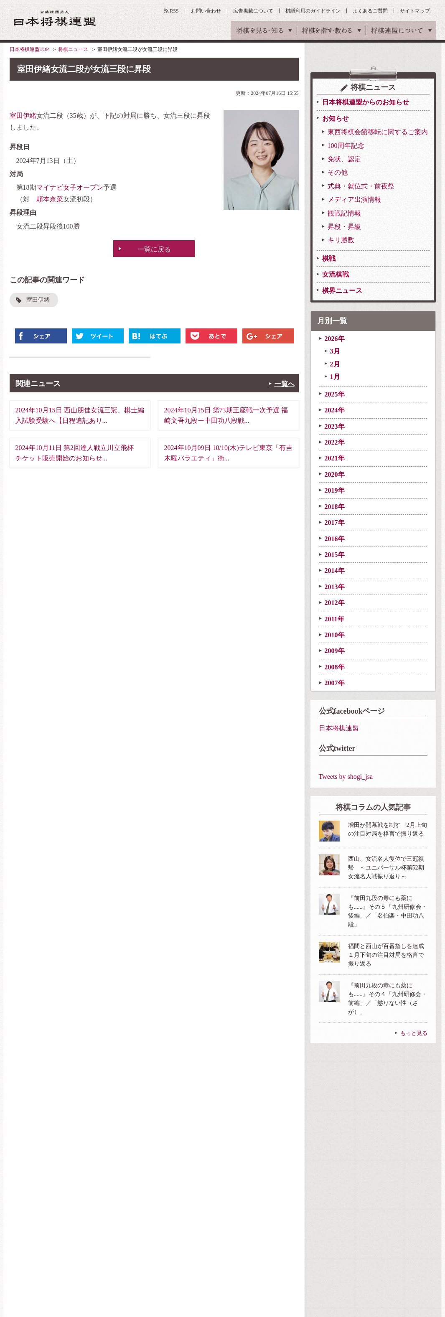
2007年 (335, 682)
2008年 (335, 667)
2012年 (335, 602)
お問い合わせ (206, 11)
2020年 (335, 474)
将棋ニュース (73, 49)
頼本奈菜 (49, 199)
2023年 (335, 426)
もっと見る (413, 1033)
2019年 (335, 490)
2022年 (335, 442)
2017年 (335, 522)
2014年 (335, 570)
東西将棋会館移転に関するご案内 (378, 131)
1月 (335, 376)
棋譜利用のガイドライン (313, 11)
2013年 (335, 586)
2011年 (334, 619)
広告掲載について (253, 11)
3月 (335, 351)
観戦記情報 (344, 213)
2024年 (335, 410)
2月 (335, 364)
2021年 (335, 458)
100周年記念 (346, 145)
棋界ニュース (342, 290)
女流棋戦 (335, 274)
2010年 (335, 634)
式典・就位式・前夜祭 (361, 186)
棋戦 (329, 258)
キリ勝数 (341, 240)
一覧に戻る (154, 249)
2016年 (335, 538)
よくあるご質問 (370, 11)
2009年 (335, 650)
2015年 (335, 554)
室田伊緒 (23, 115)
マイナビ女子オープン (69, 187)
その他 (338, 172)
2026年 (335, 338)
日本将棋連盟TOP (29, 49)
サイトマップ (415, 11)
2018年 (335, 506)
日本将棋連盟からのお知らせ (365, 102)
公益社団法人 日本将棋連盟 (55, 18)
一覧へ (285, 383)
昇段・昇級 (344, 226)
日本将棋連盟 (339, 728)
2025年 (335, 394)
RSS (174, 11)
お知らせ (335, 118)
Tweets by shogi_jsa (346, 776)
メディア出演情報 (354, 199)
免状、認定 (344, 159)
